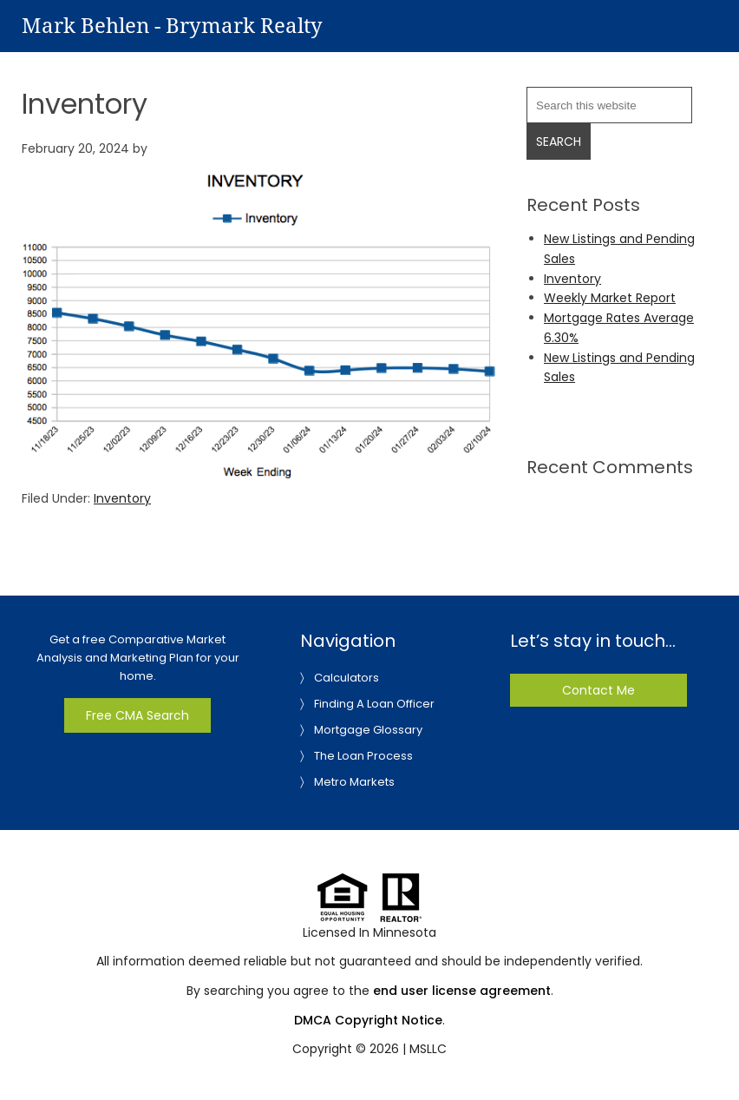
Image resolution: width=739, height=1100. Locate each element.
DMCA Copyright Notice (368, 1020)
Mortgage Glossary (368, 729)
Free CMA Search (137, 715)
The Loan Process (363, 756)
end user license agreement (462, 990)
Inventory (122, 498)
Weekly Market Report (610, 297)
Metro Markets (354, 782)
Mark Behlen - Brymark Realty (172, 26)
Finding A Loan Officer (374, 703)
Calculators (346, 677)
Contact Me (598, 690)
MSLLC (428, 1048)
